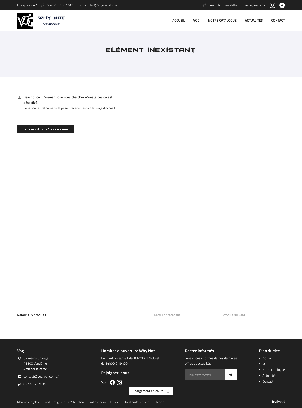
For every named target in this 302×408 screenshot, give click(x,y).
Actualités (254, 20)
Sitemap (159, 402)
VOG (196, 20)
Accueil (178, 20)
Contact (278, 20)
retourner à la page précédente (63, 107)
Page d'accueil (105, 107)
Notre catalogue (222, 20)
